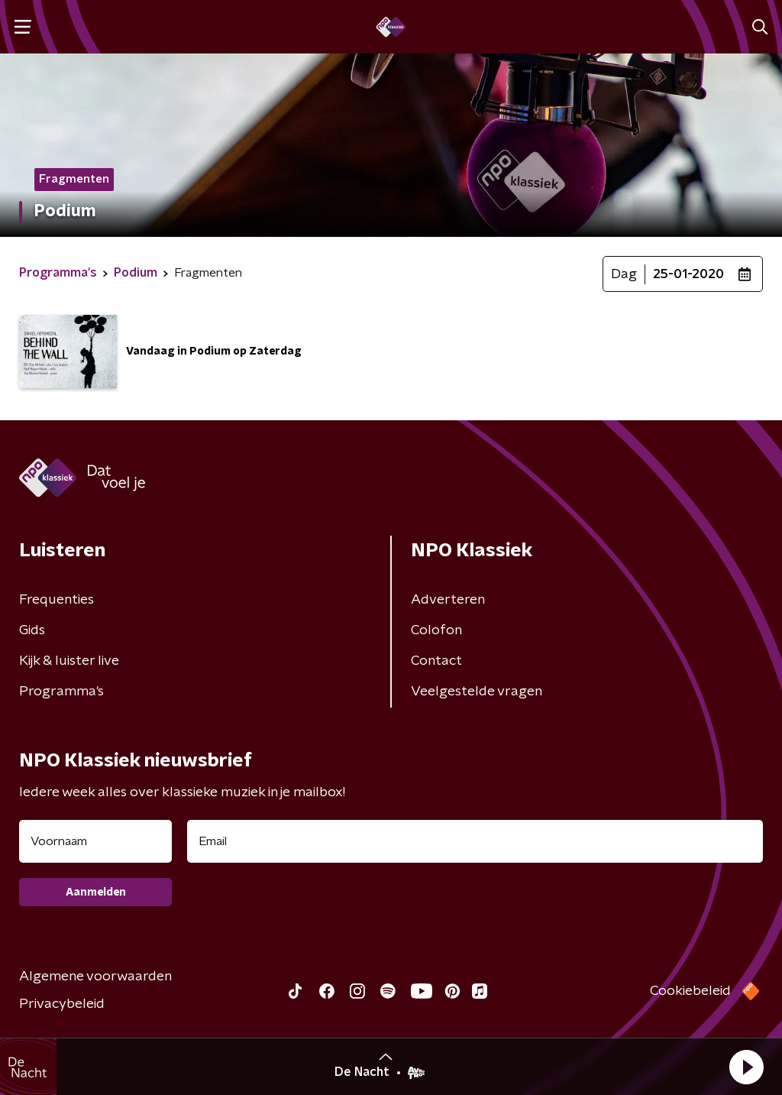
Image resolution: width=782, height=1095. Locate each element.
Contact (436, 661)
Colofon (436, 630)
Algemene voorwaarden (95, 976)
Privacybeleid (62, 1004)
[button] (746, 1066)
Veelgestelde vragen (476, 691)
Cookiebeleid (690, 991)
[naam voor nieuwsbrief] (95, 841)
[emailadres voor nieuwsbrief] (475, 841)
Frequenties (56, 600)
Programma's (61, 691)
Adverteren (448, 600)
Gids (32, 630)
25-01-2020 (688, 274)
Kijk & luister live (69, 661)
